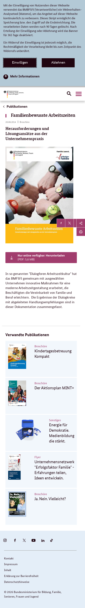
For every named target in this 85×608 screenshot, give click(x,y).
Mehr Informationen (25, 76)
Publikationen (15, 106)
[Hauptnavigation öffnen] (79, 94)
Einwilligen (20, 62)
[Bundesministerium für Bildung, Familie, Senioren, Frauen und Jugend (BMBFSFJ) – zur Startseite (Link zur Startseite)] (13, 94)
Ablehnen (58, 62)
